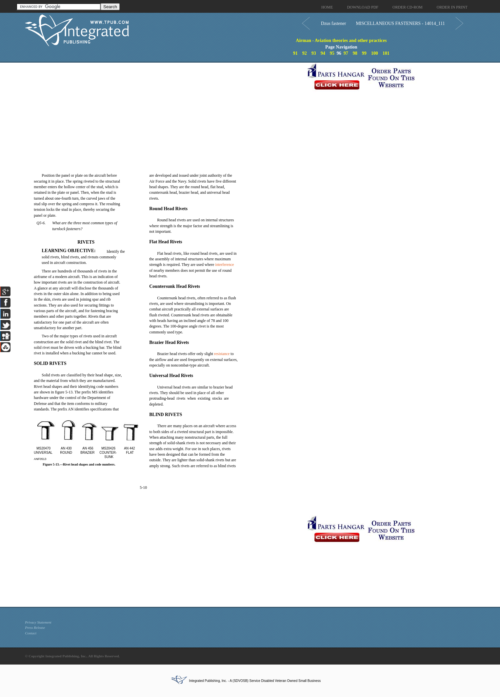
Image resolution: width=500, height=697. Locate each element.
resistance (222, 353)
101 (386, 53)
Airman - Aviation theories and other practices (341, 40)
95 (332, 53)
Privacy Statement (38, 622)
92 (304, 53)
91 (295, 53)
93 (313, 53)
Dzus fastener (333, 23)
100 (374, 53)
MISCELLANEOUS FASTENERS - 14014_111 (400, 23)
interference (224, 264)
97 (346, 53)
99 (364, 53)
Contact (30, 633)
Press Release (35, 627)
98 (355, 53)
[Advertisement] (164, 108)
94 (323, 53)
